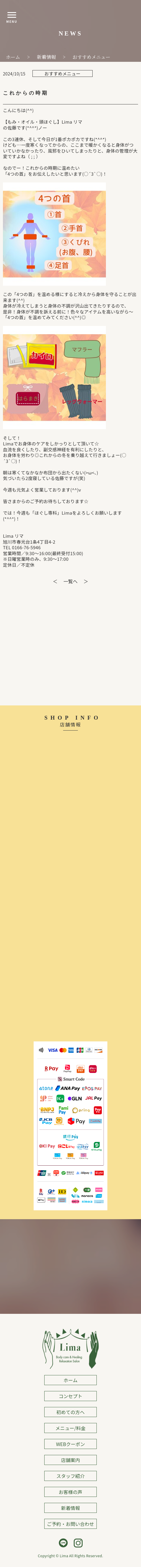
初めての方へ (70, 1412)
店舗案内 (70, 1459)
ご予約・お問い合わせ (70, 1523)
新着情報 (70, 1507)
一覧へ (70, 581)
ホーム (70, 1380)
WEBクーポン (70, 1444)
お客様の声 (70, 1491)
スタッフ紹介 (70, 1475)
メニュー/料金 (70, 1428)
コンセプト (70, 1396)
